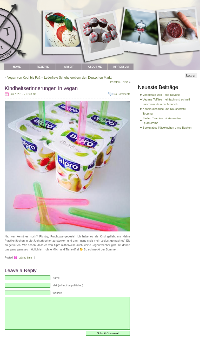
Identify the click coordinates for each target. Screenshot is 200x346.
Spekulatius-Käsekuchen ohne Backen (167, 127)
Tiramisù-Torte (118, 82)
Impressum (121, 66)
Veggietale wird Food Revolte (161, 94)
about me (95, 66)
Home (17, 66)
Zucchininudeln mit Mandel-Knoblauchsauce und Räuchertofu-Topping (164, 109)
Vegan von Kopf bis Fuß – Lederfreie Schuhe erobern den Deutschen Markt (59, 77)
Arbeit (69, 66)
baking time (25, 257)
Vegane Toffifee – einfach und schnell (166, 99)
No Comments (122, 94)
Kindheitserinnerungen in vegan (41, 88)
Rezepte (43, 66)
